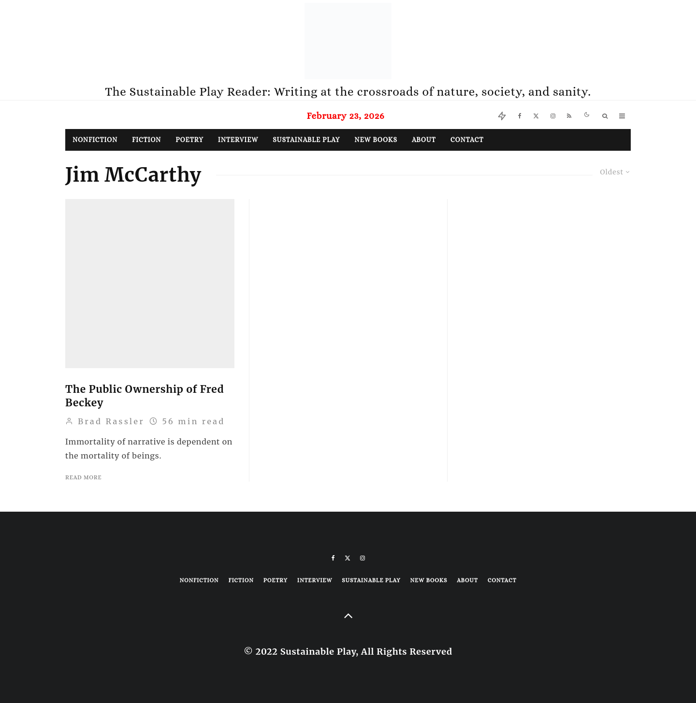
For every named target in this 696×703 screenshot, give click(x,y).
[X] (536, 114)
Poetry (189, 139)
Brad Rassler (105, 421)
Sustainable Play (306, 139)
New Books (375, 139)
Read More (83, 477)
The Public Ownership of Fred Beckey (144, 396)
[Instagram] (553, 114)
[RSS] (569, 114)
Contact (467, 139)
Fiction (146, 139)
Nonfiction (94, 139)
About (424, 139)
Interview (238, 139)
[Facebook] (519, 114)
